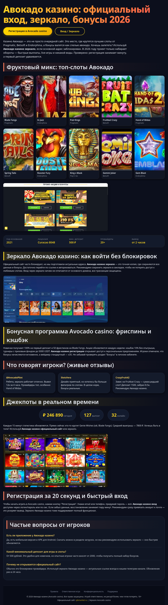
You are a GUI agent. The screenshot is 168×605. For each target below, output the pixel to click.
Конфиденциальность (94, 591)
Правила (54, 591)
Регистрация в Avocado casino (28, 31)
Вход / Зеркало (69, 31)
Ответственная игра (71, 591)
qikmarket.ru (81, 600)
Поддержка (112, 591)
